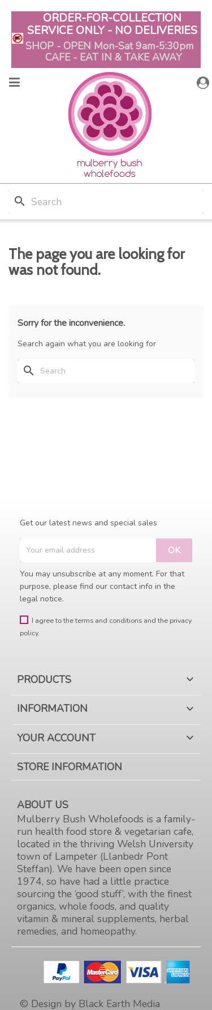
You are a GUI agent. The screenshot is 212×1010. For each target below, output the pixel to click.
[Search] (106, 202)
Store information (69, 767)
